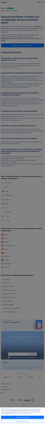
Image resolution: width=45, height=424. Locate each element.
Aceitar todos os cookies (22, 417)
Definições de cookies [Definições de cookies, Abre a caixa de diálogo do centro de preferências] (22, 421)
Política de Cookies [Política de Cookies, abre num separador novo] (17, 413)
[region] (22, 415)
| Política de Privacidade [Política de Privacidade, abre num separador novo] (26, 413)
